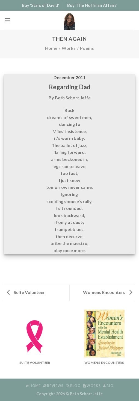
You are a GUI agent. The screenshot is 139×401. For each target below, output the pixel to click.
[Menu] (7, 20)
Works (69, 48)
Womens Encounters (107, 292)
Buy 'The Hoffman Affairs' (92, 5)
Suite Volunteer (26, 292)
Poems (87, 48)
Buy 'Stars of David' (40, 5)
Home (51, 48)
